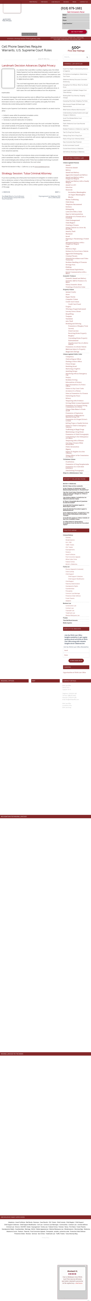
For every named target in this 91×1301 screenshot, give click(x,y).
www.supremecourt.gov (42, 166)
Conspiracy (70, 357)
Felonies (68, 540)
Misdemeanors (70, 543)
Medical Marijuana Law (73, 618)
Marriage (27, 1232)
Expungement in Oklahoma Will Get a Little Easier (51, 197)
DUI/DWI (23, 1229)
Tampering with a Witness (75, 441)
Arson (68, 295)
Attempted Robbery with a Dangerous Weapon (75, 244)
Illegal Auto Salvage (72, 352)
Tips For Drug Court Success (71, 134)
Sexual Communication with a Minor (76, 273)
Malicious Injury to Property (75, 350)
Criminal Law (10, 1229)
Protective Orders (19, 1236)
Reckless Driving (71, 380)
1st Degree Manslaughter (76, 196)
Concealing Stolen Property (77, 339)
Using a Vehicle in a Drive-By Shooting (76, 229)
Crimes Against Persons (71, 164)
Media (74, 2)
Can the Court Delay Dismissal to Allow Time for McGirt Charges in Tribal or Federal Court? (74, 496)
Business (36, 1225)
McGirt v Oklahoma (70, 484)
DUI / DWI (69, 545)
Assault (68, 166)
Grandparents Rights (72, 589)
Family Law (66, 569)
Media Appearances (42, 1232)
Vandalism (69, 319)
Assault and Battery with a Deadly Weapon (77, 183)
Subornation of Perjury (74, 383)
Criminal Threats (71, 257)
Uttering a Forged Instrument (76, 310)
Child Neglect (70, 224)
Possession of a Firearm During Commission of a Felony (76, 406)
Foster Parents (70, 601)
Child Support (70, 577)
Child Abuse (70, 203)
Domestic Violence (69, 277)
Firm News (44, 2)
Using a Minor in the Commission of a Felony (77, 456)
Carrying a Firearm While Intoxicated (74, 444)
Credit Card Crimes (72, 303)
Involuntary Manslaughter (77, 193)
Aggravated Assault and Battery (76, 176)
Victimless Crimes (69, 460)
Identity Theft (70, 232)
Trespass (69, 317)
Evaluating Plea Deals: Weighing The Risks (75, 101)
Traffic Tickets (70, 547)
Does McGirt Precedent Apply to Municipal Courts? (74, 508)
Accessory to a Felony (73, 392)
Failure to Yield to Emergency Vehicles (76, 427)
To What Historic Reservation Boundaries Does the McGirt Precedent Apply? (73, 526)
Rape (67, 247)
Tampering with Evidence (74, 401)
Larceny (71, 329)
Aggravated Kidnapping (74, 255)
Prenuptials (69, 594)
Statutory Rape (71, 250)
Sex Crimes (41, 1236)
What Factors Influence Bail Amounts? (74, 109)
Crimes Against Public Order (73, 355)
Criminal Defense (68, 538)
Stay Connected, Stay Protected (72, 143)
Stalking (68, 268)
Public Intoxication (72, 447)
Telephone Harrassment (74, 205)
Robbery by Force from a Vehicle (77, 252)
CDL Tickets (69, 550)
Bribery (68, 399)
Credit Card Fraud (74, 305)
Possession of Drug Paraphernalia (77, 465)
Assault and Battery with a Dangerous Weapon (75, 179)
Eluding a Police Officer (74, 362)
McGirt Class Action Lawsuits (73, 487)
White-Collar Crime (71, 562)
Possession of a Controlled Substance (75, 467)
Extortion (69, 189)
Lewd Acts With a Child (74, 213)
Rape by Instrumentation (74, 215)
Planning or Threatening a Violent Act (77, 240)
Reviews (66, 2)
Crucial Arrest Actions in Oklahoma (73, 150)
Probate (65, 620)
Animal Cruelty (71, 293)
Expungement (35, 1229)
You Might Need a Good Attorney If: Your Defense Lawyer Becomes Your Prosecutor (10, 198)
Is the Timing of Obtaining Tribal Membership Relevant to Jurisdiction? (74, 490)
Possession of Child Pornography (77, 435)
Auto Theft (69, 322)
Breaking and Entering (73, 324)
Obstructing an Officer (73, 360)
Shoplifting (70, 315)
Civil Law (40, 1227)
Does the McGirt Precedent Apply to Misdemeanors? (75, 512)
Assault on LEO (71, 186)
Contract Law (70, 611)
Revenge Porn (70, 266)
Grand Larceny (73, 332)
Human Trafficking (72, 201)
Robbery (69, 208)
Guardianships (70, 591)
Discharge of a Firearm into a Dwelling (76, 218)
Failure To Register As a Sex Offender (75, 452)
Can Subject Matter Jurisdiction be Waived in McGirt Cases (75, 500)
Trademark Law (70, 615)
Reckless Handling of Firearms (76, 263)
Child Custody (70, 574)
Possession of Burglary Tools (78, 327)
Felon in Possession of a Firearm (77, 394)
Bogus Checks (70, 298)
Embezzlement (73, 341)
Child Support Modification (76, 581)
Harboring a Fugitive (73, 369)
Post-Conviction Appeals (73, 560)
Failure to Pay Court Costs (75, 389)
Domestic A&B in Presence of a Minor (76, 282)
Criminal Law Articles (73, 64)
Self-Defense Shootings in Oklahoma (74, 153)
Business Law (67, 606)
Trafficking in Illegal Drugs (75, 430)
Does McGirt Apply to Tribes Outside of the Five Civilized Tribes (76, 521)
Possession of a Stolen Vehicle (76, 348)
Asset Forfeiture (70, 557)
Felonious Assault (72, 169)
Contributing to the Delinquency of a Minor (77, 438)
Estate (29, 1229)
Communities (63, 1227)
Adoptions (11, 1225)
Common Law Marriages (51, 1227)
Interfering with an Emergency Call (76, 375)
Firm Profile (33, 2)
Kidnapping (70, 210)
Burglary (71, 336)
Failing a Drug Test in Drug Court (73, 137)
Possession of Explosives (74, 414)
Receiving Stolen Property (77, 334)
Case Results (55, 2)
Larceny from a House (73, 312)
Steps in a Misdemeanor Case (73, 473)
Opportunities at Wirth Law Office (75, 675)
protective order (64, 1234)
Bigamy (68, 450)
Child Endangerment (73, 221)
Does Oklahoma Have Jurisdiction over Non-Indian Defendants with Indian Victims (75, 517)
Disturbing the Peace (73, 396)
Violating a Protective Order (75, 288)
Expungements (70, 552)
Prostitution (70, 462)
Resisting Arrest (71, 367)
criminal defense (82, 1227)
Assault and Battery (72, 174)
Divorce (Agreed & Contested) (74, 572)
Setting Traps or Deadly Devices (77, 424)
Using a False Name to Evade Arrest (75, 410)
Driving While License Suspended (77, 404)
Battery (68, 171)
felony (66, 1229)
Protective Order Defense (73, 598)
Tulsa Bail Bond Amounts (71, 623)
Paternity (26, 1234)
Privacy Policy (45, 1240)
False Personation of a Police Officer (75, 386)
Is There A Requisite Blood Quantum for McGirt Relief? (75, 504)
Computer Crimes (72, 300)
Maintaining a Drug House (75, 432)
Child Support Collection (75, 579)
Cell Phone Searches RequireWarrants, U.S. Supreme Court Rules (27, 48)
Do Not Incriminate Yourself (71, 146)
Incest (68, 237)
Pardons (68, 555)
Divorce (17, 1229)
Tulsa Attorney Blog (71, 1236)
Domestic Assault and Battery (76, 279)
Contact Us (84, 2)
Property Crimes (69, 290)
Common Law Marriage (73, 596)
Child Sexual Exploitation (74, 271)
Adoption (68, 603)
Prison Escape (70, 365)
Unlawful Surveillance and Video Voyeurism (77, 260)
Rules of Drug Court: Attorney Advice (74, 140)
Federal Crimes (70, 564)
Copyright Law (70, 613)
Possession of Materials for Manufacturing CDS (75, 416)
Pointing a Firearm (72, 226)
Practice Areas (70, 533)
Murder (70, 198)
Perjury (68, 378)
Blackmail (69, 235)
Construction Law (71, 608)
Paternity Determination (73, 586)
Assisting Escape (71, 372)
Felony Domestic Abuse (74, 285)
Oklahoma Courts (11, 1234)
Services (34, 1236)
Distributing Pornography (75, 471)
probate (56, 1234)
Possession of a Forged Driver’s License (76, 420)
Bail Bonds (29, 1225)
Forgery (68, 307)
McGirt (33, 1232)
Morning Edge (78, 1232)
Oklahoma (87, 1232)
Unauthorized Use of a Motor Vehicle (78, 344)
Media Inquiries (68, 625)
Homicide (69, 191)
